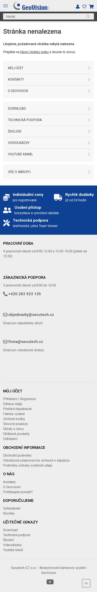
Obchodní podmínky (17, 455)
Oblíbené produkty (16, 434)
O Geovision (18, 91)
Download (17, 109)
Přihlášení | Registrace (19, 399)
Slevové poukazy (15, 424)
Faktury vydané (14, 414)
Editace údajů (12, 404)
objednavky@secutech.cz (31, 314)
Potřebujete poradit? (18, 492)
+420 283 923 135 (24, 294)
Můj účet (15, 68)
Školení (14, 131)
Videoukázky (19, 143)
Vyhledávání (11, 508)
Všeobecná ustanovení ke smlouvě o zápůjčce (36, 460)
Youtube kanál (20, 154)
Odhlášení (10, 439)
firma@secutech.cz (25, 341)
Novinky (9, 513)
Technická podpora (25, 120)
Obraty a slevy (13, 429)
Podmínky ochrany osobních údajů (27, 465)
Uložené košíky (14, 419)
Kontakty (16, 79)
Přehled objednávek (17, 409)
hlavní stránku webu (34, 52)
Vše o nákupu (19, 172)
